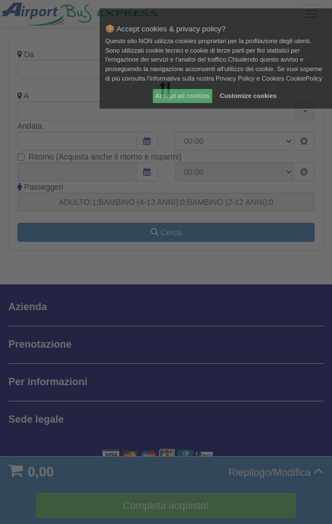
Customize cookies (248, 95)
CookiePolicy (304, 78)
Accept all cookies (182, 95)
